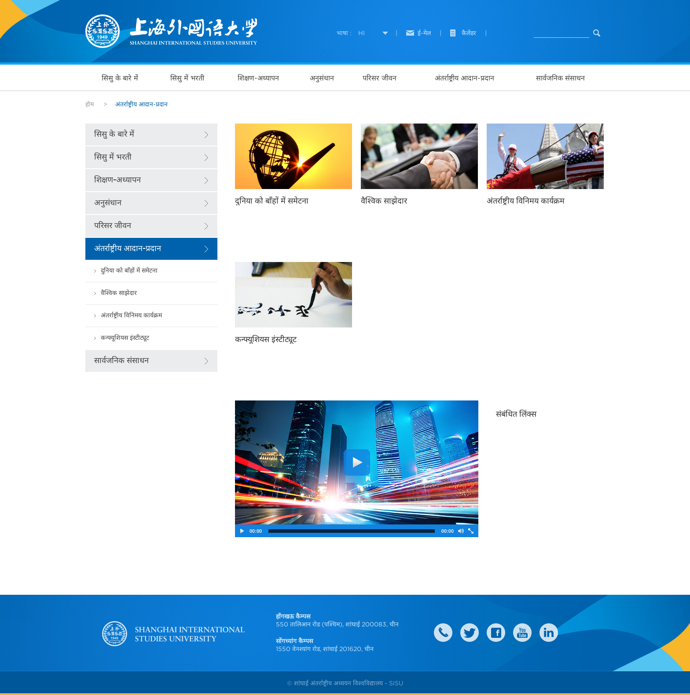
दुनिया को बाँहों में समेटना (129, 270)
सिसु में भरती (187, 78)
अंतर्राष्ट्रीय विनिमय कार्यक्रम (131, 315)
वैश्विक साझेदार (119, 293)
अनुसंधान (322, 78)
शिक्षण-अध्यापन (258, 78)
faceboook (496, 632)
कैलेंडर (469, 32)
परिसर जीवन (379, 78)
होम (89, 104)
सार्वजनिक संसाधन (560, 78)
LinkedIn (549, 632)
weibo (522, 632)
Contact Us (443, 632)
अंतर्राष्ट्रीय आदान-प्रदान (464, 78)
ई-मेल (424, 32)
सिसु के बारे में (120, 78)
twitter (469, 632)
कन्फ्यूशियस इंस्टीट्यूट (125, 338)
